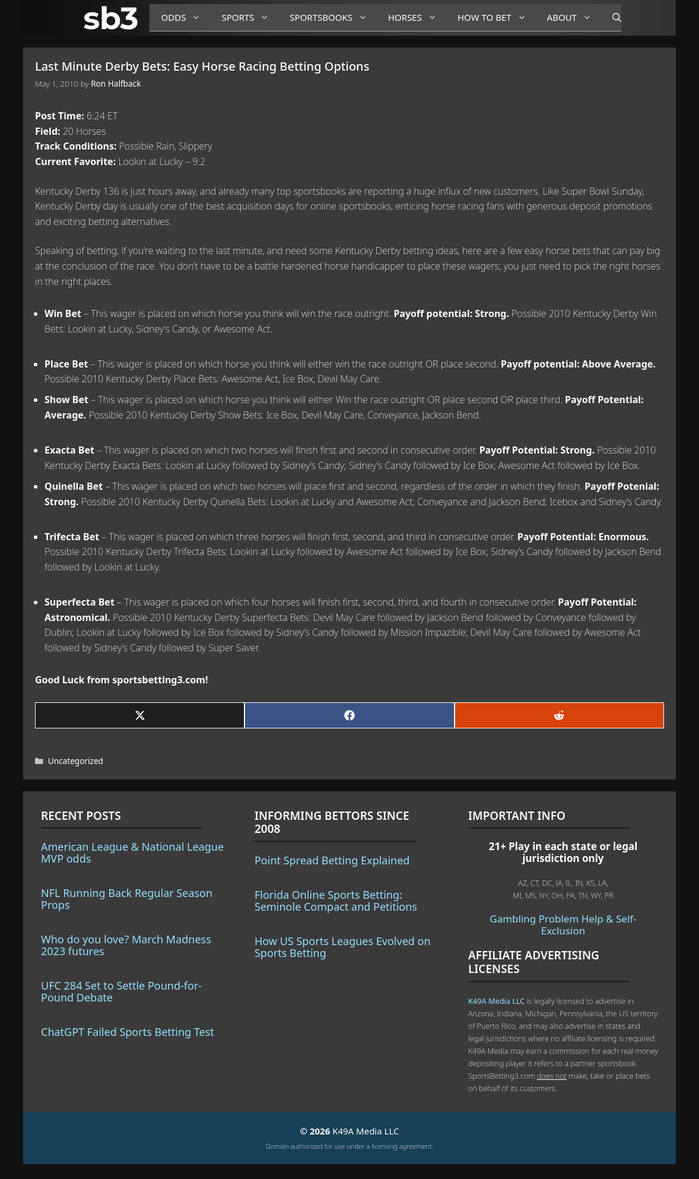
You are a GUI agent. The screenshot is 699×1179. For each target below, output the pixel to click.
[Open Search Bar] (610, 17)
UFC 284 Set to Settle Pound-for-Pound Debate (121, 991)
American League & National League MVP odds (132, 852)
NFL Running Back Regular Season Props (126, 899)
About (573, 17)
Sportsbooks (333, 17)
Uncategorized (75, 760)
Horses (417, 17)
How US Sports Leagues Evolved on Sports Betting (343, 947)
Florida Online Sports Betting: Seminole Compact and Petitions (336, 901)
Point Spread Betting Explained (332, 860)
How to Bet (496, 17)
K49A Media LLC (496, 1001)
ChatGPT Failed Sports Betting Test (127, 1032)
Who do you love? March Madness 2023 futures (126, 945)
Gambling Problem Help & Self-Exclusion (563, 924)
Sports (249, 17)
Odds (185, 17)
